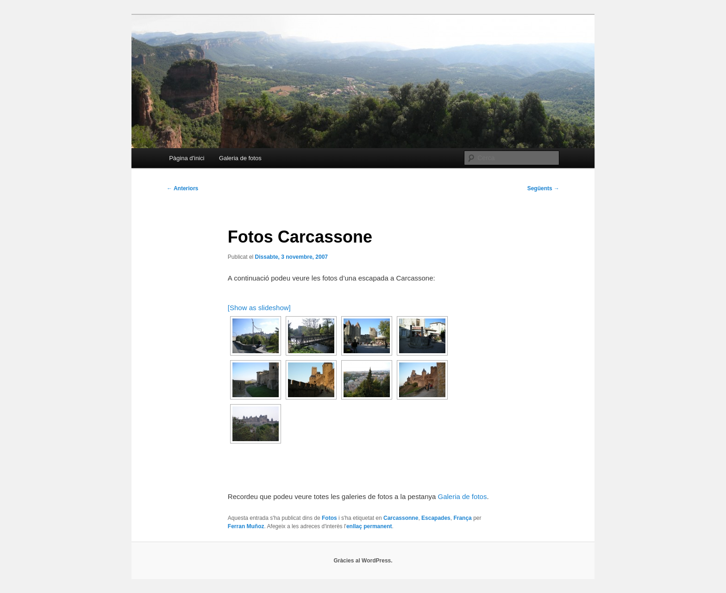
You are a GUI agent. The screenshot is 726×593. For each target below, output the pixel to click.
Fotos (329, 518)
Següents (543, 188)
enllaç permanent (369, 526)
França (462, 518)
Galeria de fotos (240, 158)
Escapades (436, 518)
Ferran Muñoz (246, 526)
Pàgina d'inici (186, 158)
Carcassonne (400, 518)
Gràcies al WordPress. (362, 560)
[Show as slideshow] (259, 308)
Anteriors (182, 188)
